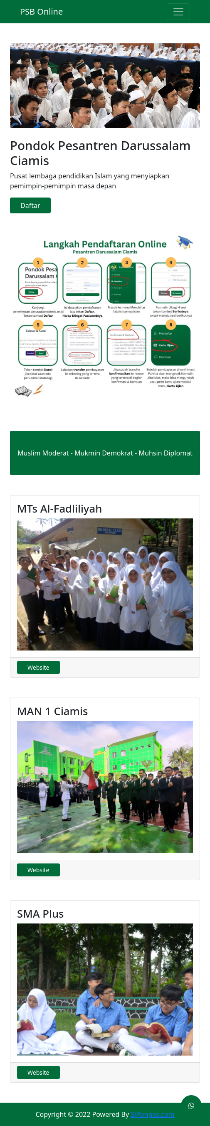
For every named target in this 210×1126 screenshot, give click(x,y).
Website (38, 667)
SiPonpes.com (152, 1114)
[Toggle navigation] (178, 11)
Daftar (30, 205)
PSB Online (41, 11)
